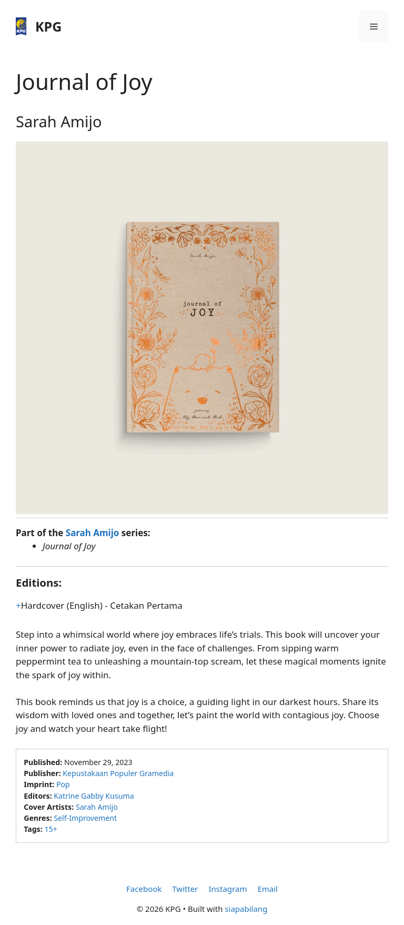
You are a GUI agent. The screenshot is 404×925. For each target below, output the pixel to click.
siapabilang (246, 908)
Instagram (227, 888)
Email (267, 888)
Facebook (143, 888)
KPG (48, 26)
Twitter (185, 888)
